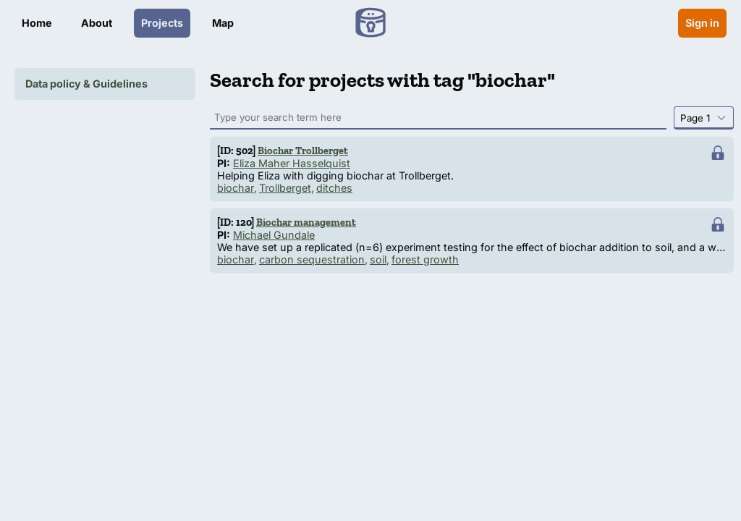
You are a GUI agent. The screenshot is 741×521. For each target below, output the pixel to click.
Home (37, 23)
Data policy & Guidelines (86, 83)
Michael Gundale (274, 235)
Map (223, 23)
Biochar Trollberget (303, 150)
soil (378, 259)
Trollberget (285, 188)
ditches (334, 188)
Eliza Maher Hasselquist (291, 163)
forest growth (425, 259)
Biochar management (306, 222)
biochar (235, 188)
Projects (162, 23)
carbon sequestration (312, 259)
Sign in (702, 23)
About (96, 23)
